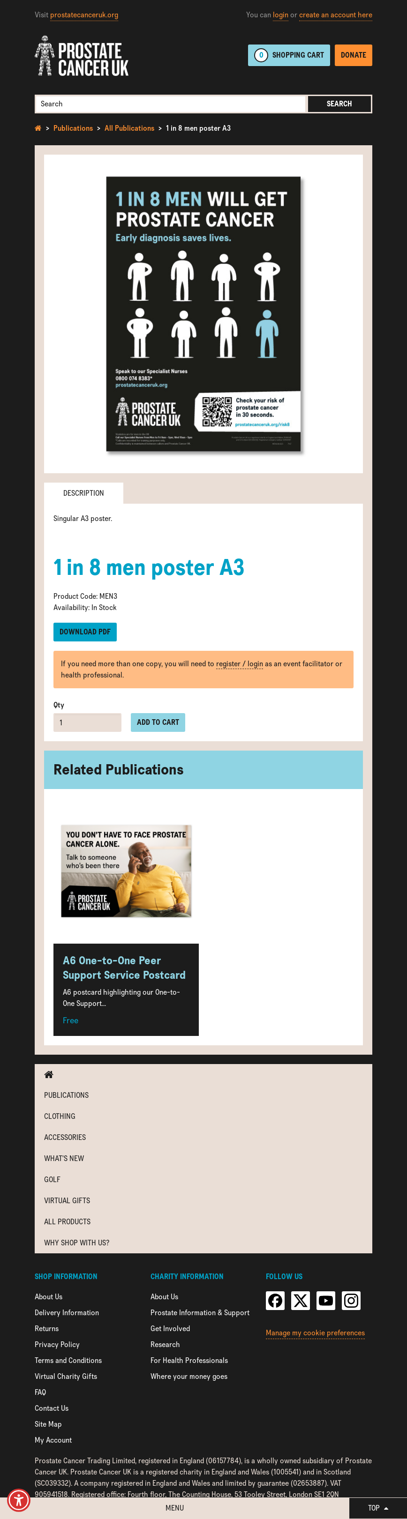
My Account (53, 1440)
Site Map (48, 1424)
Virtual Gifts (67, 1201)
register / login (239, 664)
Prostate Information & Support (200, 1313)
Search (339, 104)
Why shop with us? (76, 1243)
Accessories (65, 1137)
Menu (175, 1508)
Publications (73, 128)
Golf (52, 1179)
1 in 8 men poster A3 (198, 128)
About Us (48, 1297)
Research (165, 1344)
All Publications (129, 128)
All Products (67, 1222)
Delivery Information (67, 1313)
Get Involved (170, 1328)
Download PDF (85, 632)
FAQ (40, 1392)
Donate (353, 55)
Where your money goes (189, 1376)
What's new (64, 1158)
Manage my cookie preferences (315, 1333)
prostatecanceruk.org (84, 15)
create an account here (335, 15)
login (280, 15)
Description (83, 493)
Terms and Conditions (68, 1360)
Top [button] (378, 1508)
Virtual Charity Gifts (66, 1376)
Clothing (59, 1116)
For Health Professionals (189, 1360)
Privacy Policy (57, 1344)
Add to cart (158, 722)
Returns (47, 1328)
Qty (58, 705)
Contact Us (51, 1408)
